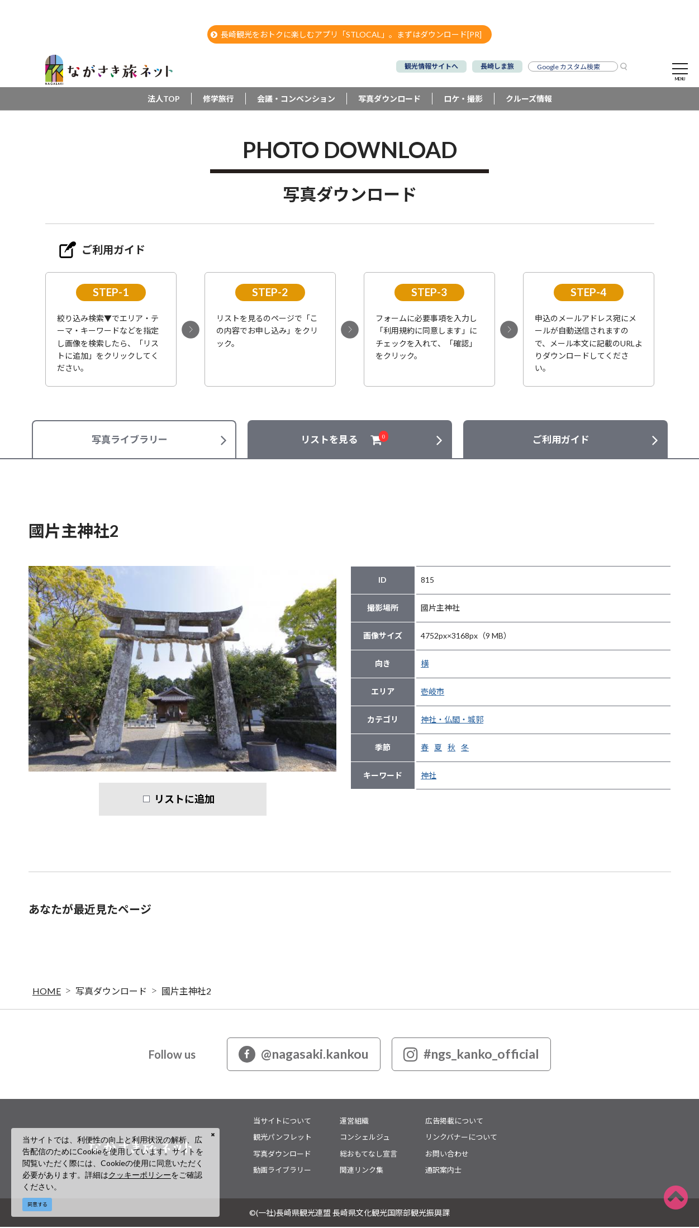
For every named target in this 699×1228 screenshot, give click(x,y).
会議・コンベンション (296, 100)
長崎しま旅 (497, 66)
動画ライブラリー (282, 1171)
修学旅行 (218, 100)
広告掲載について (454, 1121)
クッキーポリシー (139, 1174)
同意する (37, 1204)
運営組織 (354, 1121)
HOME (46, 992)
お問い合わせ (447, 1154)
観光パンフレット (282, 1138)
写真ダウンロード (389, 100)
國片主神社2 (186, 992)
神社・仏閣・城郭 (452, 721)
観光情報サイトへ (431, 66)
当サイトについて (282, 1121)
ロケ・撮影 (463, 100)
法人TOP (164, 100)
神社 (428, 777)
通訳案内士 (443, 1171)
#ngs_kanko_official (471, 1055)
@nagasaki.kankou (304, 1055)
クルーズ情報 (529, 100)
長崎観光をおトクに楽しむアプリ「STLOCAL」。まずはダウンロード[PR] (346, 34)
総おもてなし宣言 (368, 1154)
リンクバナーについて (461, 1138)
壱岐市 (432, 693)
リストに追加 (184, 800)
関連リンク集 (361, 1171)
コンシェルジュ (365, 1138)
